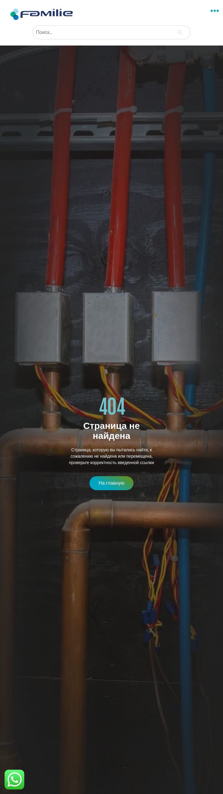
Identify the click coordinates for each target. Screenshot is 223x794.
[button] (215, 11)
